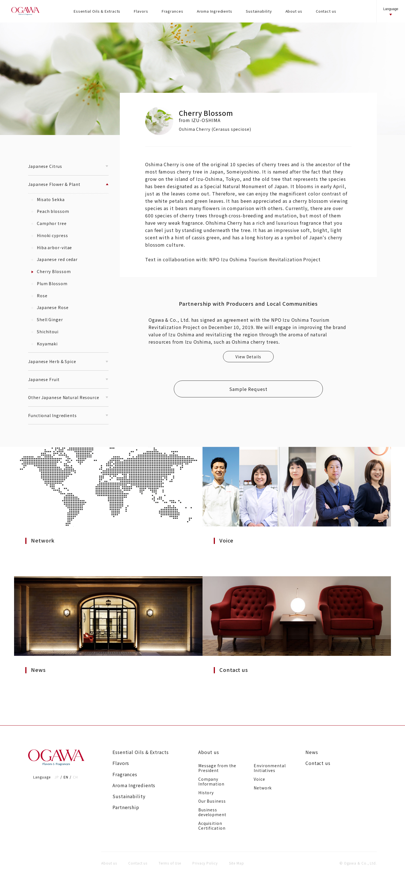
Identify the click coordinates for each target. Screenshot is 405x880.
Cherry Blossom (51, 271)
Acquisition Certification (212, 825)
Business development (212, 812)
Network (263, 788)
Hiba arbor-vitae (51, 247)
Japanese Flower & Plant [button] (68, 184)
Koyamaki (44, 343)
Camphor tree (49, 223)
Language (390, 11)
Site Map (236, 863)
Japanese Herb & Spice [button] (68, 361)
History (206, 792)
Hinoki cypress (49, 235)
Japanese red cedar (54, 259)
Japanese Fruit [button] (68, 379)
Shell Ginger (47, 319)
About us (208, 752)
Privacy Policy (205, 863)
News (311, 752)
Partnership (125, 807)
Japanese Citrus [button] (68, 166)
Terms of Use (170, 863)
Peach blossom (50, 211)
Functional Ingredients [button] (68, 415)
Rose (39, 295)
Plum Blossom (49, 283)
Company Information (211, 781)
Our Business (212, 801)
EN (66, 777)
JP (57, 777)
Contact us (317, 763)
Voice (259, 779)
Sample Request (248, 389)
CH (75, 777)
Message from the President (217, 768)
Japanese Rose (50, 307)
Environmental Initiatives (270, 768)
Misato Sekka (48, 199)
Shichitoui (44, 331)
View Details (248, 356)
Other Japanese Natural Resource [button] (68, 397)
